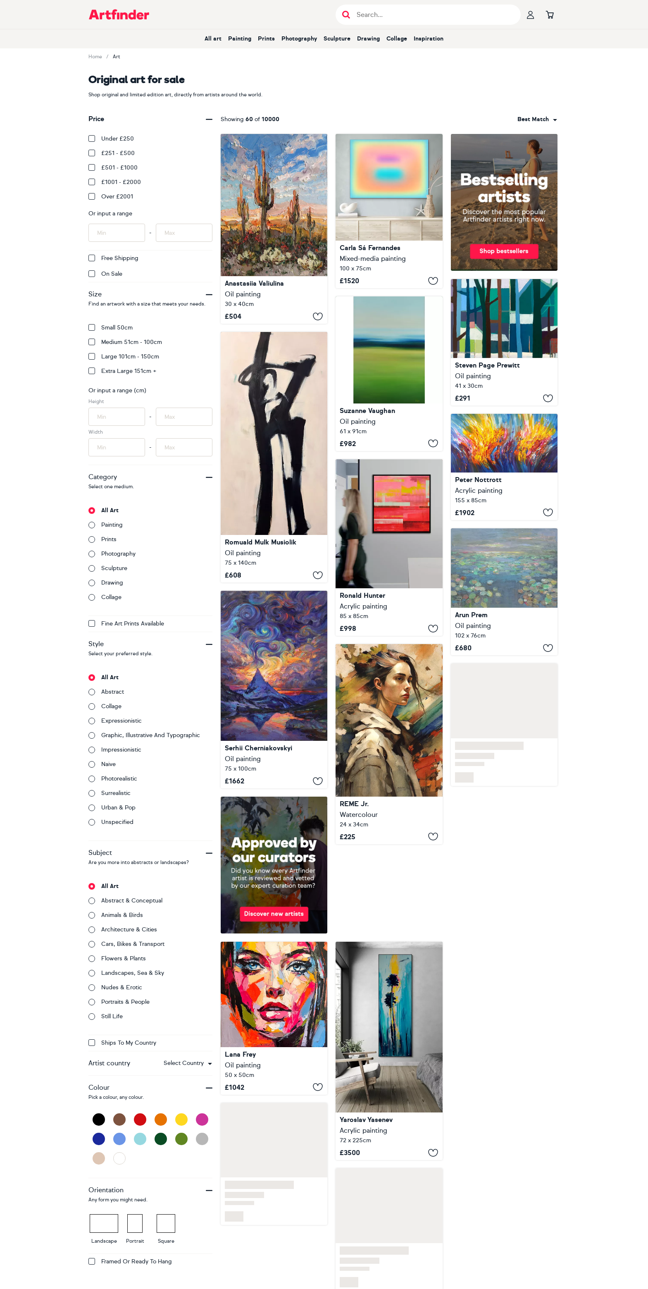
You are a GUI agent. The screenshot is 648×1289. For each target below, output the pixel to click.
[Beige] (99, 1158)
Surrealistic (109, 793)
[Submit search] (346, 15)
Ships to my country (122, 1042)
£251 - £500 (111, 153)
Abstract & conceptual (125, 900)
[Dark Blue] (99, 1139)
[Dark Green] (160, 1139)
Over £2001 (110, 196)
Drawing (368, 38)
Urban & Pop (112, 807)
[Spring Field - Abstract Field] (389, 373)
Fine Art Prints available (126, 623)
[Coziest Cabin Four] (504, 342)
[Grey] (202, 1139)
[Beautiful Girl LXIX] (389, 744)
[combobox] (187, 1063)
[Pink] (202, 1119)
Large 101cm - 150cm (123, 356)
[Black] (99, 1119)
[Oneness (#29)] (389, 211)
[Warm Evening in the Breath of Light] (274, 689)
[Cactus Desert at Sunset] (274, 229)
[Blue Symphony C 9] (504, 467)
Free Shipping (113, 258)
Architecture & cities (122, 929)
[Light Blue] (140, 1139)
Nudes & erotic (115, 987)
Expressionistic (115, 720)
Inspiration (428, 38)
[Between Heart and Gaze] (274, 1018)
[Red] (140, 1119)
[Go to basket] (549, 14)
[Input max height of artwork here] (184, 417)
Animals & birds (115, 915)
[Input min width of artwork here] (116, 447)
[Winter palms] (389, 1051)
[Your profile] (531, 14)
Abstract (106, 691)
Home (95, 57)
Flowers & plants (117, 958)
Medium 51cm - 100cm (125, 342)
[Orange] (160, 1119)
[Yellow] (181, 1119)
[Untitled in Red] (389, 547)
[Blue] (119, 1139)
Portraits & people (119, 1001)
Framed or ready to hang (130, 1261)
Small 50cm (110, 327)
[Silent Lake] (504, 591)
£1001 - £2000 (114, 182)
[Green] (181, 1139)
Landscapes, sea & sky (126, 972)
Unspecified (110, 822)
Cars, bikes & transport (126, 944)
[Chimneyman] (274, 457)
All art (213, 38)
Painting (239, 38)
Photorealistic (112, 778)
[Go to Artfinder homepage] (119, 14)
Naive (102, 764)
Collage (396, 38)
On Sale (105, 273)
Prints (266, 38)
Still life (105, 1016)
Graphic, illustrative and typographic (144, 735)
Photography (299, 38)
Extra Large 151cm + (122, 371)
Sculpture (337, 38)
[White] (119, 1158)
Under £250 (111, 138)
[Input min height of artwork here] (116, 417)
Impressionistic (114, 749)
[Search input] (432, 15)
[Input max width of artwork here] (184, 447)
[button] (187, 1063)
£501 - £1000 (113, 167)
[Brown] (119, 1119)
